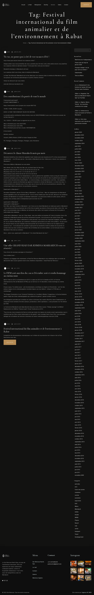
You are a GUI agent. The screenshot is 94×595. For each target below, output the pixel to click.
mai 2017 (77, 352)
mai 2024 (77, 154)
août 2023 (78, 174)
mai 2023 (77, 182)
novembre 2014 (79, 436)
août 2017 (78, 344)
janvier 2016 (78, 397)
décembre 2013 (79, 455)
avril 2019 (78, 288)
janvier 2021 (78, 230)
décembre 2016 (79, 366)
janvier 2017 (78, 363)
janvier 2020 (78, 263)
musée (77, 514)
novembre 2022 (79, 199)
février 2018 (78, 327)
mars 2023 (78, 188)
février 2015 (78, 428)
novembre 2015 (79, 402)
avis (76, 487)
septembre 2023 (79, 171)
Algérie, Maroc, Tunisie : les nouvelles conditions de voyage (82, 104)
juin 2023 (77, 179)
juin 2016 (77, 383)
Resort (77, 523)
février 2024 (78, 163)
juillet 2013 (78, 467)
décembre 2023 (79, 165)
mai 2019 (77, 285)
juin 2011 (77, 472)
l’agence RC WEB (87, 592)
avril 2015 (78, 422)
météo (77, 512)
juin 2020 (77, 249)
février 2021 (78, 227)
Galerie (59, 4)
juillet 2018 (78, 313)
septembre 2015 (79, 408)
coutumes (77, 492)
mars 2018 (78, 324)
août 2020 (78, 243)
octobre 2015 (79, 405)
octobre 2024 (79, 140)
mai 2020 (77, 252)
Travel (76, 534)
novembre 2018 (79, 302)
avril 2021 (78, 221)
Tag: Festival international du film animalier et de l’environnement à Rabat (49, 43)
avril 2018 (78, 322)
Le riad (35, 567)
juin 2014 (77, 450)
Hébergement (37, 4)
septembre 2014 (79, 441)
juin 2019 (77, 283)
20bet (76, 93)
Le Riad (30, 4)
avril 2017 (78, 355)
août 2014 (78, 444)
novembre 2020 (79, 235)
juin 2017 (77, 349)
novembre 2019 (79, 269)
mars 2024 (78, 160)
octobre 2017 (79, 338)
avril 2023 (78, 185)
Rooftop (46, 4)
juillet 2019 (78, 280)
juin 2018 (77, 316)
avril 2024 (78, 157)
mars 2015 (78, 425)
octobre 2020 (79, 238)
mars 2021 (78, 224)
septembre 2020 (79, 241)
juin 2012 (77, 469)
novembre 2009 (79, 475)
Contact (66, 4)
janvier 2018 (78, 330)
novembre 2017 (79, 335)
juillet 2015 (78, 414)
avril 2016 (78, 388)
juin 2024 (77, 151)
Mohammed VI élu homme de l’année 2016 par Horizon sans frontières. (83, 87)
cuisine (77, 495)
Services (53, 4)
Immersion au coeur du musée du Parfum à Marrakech (83, 113)
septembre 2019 (79, 274)
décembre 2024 (79, 135)
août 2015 (78, 411)
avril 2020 (78, 255)
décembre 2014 (79, 433)
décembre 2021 (79, 204)
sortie (76, 528)
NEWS (76, 517)
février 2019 (78, 294)
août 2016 (78, 377)
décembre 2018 (79, 299)
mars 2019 (78, 291)
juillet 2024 (78, 149)
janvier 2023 (78, 193)
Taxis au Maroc (79, 75)
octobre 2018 (79, 305)
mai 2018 (77, 319)
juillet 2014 (78, 447)
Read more (11, 341)
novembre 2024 (79, 138)
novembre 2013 (79, 458)
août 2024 (78, 146)
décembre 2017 (79, 333)
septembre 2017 (79, 341)
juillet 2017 (78, 347)
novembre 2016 (79, 369)
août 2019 (78, 277)
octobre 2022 (79, 202)
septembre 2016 (79, 375)
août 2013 (78, 464)
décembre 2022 (79, 196)
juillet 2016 (78, 380)
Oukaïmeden (78, 72)
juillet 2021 (78, 213)
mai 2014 (77, 453)
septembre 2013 (79, 461)
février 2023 (78, 191)
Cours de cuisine (80, 489)
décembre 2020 (79, 232)
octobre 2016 (79, 372)
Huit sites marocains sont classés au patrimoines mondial (82, 121)
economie (77, 498)
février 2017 (78, 361)
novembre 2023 (79, 168)
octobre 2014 (79, 439)
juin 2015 (77, 416)
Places (77, 520)
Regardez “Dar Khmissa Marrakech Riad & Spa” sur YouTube (82, 96)
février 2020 (78, 260)
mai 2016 (77, 386)
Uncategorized (79, 537)
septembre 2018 (79, 308)
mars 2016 (78, 391)
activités (77, 484)
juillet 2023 (78, 177)
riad (76, 526)
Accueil (23, 4)
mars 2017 (78, 358)
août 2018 (78, 310)
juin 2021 (77, 216)
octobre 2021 (79, 207)
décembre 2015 (79, 400)
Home (24, 43)
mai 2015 (77, 419)
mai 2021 (77, 218)
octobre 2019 (79, 271)
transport (77, 531)
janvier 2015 (78, 430)
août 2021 (78, 210)
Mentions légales (38, 578)
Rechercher (89, 50)
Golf (76, 503)
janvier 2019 (78, 296)
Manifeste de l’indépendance (83, 59)
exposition (78, 500)
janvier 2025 (78, 132)
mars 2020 (78, 257)
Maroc (76, 506)
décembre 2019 (79, 266)
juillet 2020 (78, 246)
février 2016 (78, 394)
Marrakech (78, 509)
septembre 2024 (79, 143)
